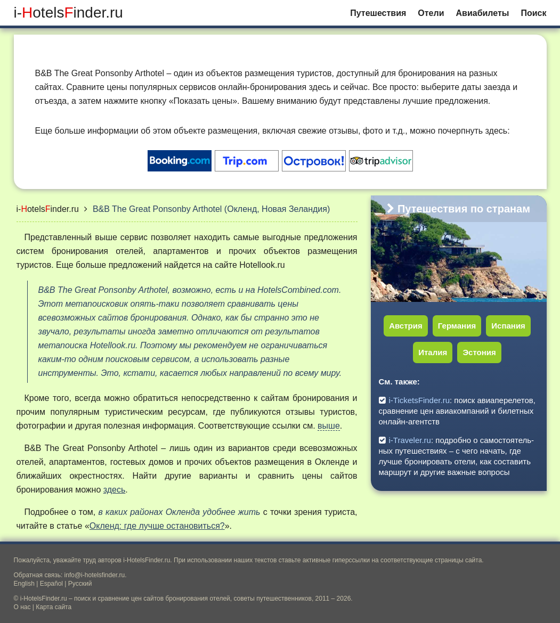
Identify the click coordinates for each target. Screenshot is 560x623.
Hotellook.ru (262, 264)
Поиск (533, 13)
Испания (508, 325)
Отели (431, 13)
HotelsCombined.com (298, 289)
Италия (432, 352)
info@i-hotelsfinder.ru (94, 575)
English (24, 583)
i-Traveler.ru (410, 440)
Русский (80, 583)
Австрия (406, 325)
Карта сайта (53, 607)
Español (51, 583)
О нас (22, 607)
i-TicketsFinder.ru (419, 400)
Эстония (479, 352)
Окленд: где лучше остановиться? (157, 525)
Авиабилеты (482, 13)
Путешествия (378, 13)
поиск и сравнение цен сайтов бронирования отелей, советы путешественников (193, 598)
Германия (457, 325)
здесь (114, 489)
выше (329, 425)
